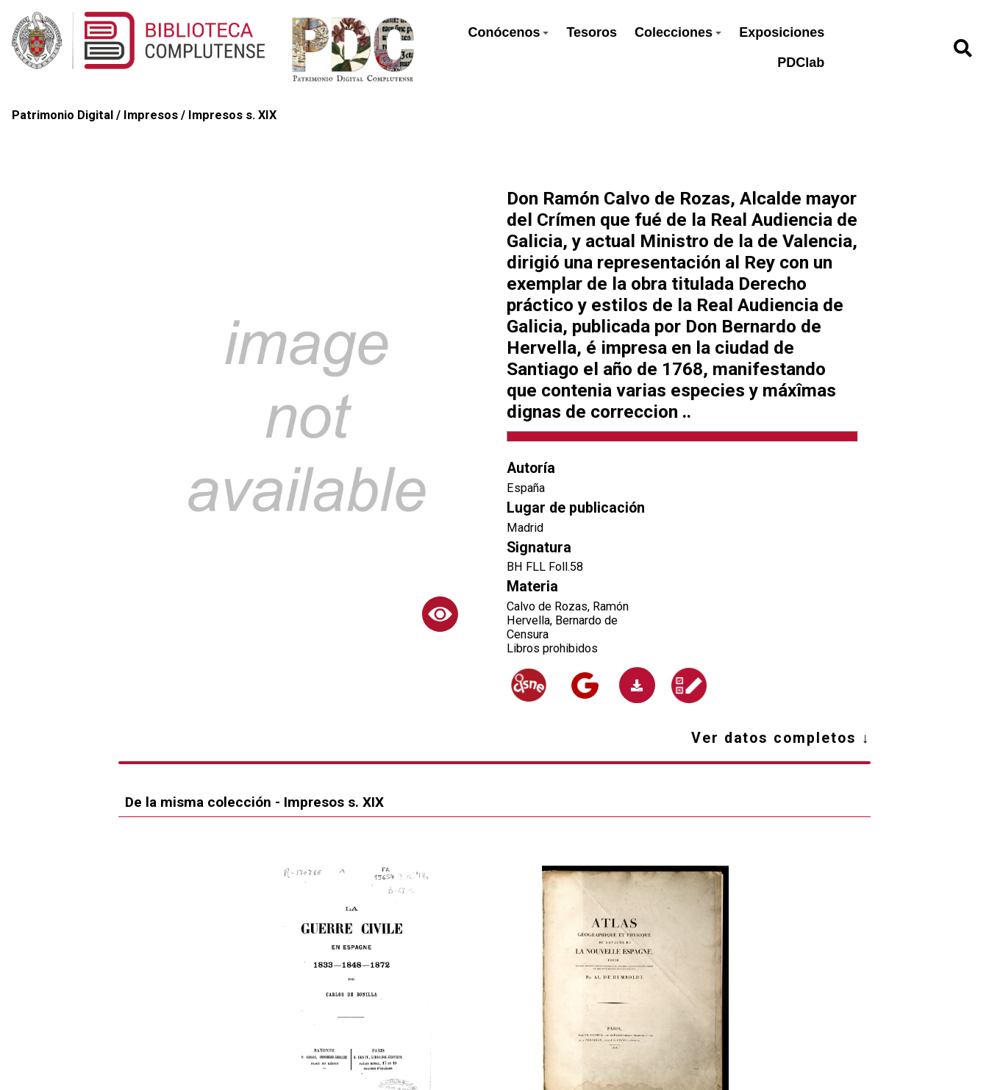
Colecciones (678, 32)
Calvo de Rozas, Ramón (568, 606)
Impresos (151, 115)
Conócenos (508, 32)
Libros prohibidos (552, 648)
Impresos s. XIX (232, 115)
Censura (528, 634)
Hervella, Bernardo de (562, 620)
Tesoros (591, 32)
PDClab (800, 62)
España (526, 488)
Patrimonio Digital (62, 115)
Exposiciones (781, 32)
